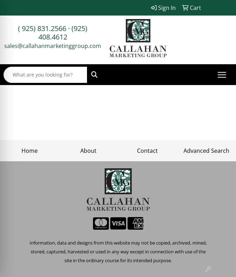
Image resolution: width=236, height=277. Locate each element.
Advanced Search (206, 151)
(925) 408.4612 (63, 33)
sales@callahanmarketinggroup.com (52, 46)
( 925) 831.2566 (42, 28)
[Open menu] (222, 75)
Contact (147, 151)
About (88, 151)
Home (29, 151)
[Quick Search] (45, 75)
